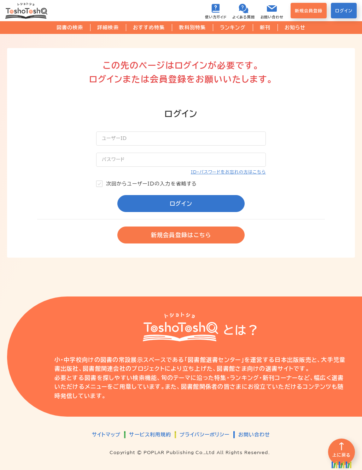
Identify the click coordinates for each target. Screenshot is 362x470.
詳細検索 (107, 27)
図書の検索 (70, 27)
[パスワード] (181, 160)
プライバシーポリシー (204, 434)
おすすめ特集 (149, 27)
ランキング (233, 27)
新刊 (265, 27)
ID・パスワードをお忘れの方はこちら (228, 172)
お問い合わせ (254, 434)
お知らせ (295, 27)
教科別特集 (192, 27)
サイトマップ (106, 434)
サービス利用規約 (150, 434)
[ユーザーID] (181, 138)
